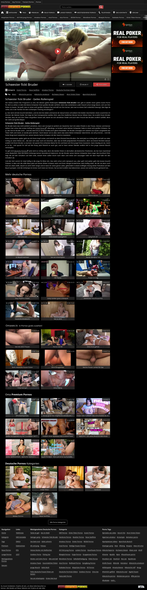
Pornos (38, 2)
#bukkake (105, 580)
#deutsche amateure (41, 94)
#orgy (139, 567)
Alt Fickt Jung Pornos (24, 17)
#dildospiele (106, 567)
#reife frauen (107, 563)
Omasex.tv (12, 325)
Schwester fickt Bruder (50, 537)
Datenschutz (20, 546)
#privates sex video (109, 533)
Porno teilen (101, 84)
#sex (116, 546)
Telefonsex (104, 12)
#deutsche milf (130, 567)
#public (112, 554)
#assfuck (116, 559)
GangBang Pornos (88, 563)
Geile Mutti (45, 567)
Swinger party (35, 537)
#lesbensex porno (123, 576)
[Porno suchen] (79, 7)
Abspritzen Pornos (7, 17)
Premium (34, 12)
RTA (17, 550)
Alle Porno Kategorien (58, 522)
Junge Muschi (35, 567)
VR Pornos (90, 567)
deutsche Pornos (20, 151)
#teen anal (133, 550)
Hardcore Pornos (65, 537)
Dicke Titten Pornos (134, 17)
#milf (140, 550)
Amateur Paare (35, 563)
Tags (23, 12)
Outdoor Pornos (85, 572)
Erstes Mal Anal (51, 578)
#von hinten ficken (73, 94)
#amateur (124, 563)
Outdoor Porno (35, 554)
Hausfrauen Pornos (94, 550)
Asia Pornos (64, 17)
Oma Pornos (5, 2)
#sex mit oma (138, 546)
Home (4, 533)
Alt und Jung (34, 546)
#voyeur (129, 546)
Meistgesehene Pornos (85, 12)
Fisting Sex (46, 554)
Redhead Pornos (75, 563)
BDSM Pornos (76, 17)
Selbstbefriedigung (80, 559)
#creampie (121, 537)
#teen (14, 94)
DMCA (18, 541)
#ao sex (124, 559)
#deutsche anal (121, 572)
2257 (17, 554)
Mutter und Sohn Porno (38, 559)
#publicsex (132, 559)
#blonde (116, 563)
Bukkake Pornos (118, 17)
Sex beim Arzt (35, 541)
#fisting (122, 546)
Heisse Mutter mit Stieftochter (41, 550)
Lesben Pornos (80, 550)
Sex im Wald (45, 533)
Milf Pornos (63, 533)
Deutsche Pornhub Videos (65, 90)
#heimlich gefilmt (108, 572)
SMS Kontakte (120, 12)
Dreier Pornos (77, 541)
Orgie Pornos (76, 554)
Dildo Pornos (93, 559)
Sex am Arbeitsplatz (37, 578)
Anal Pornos (53, 17)
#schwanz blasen (58, 94)
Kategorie (11, 12)
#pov (118, 554)
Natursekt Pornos (65, 576)
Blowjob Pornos (104, 17)
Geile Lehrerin (47, 541)
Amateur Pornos (40, 17)
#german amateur (108, 537)
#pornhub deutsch (89, 94)
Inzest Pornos (21, 90)
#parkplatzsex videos (109, 541)
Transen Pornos (28, 2)
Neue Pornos (48, 12)
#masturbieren (117, 567)
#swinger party (107, 546)
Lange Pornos (64, 12)
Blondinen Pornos (89, 17)
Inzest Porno (40, 128)
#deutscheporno (108, 550)
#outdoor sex (107, 559)
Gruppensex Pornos (90, 554)
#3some (105, 554)
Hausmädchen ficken (50, 563)
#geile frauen (133, 572)
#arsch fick (121, 533)
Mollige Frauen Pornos (77, 546)
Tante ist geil (34, 533)
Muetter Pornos (78, 537)
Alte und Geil (53, 559)
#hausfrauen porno (128, 554)
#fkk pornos (135, 576)
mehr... (113, 580)
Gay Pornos (16, 2)
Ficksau (43, 546)
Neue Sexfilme (34, 90)
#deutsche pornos (25, 94)
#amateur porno (132, 537)
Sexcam (133, 12)
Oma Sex (95, 572)
